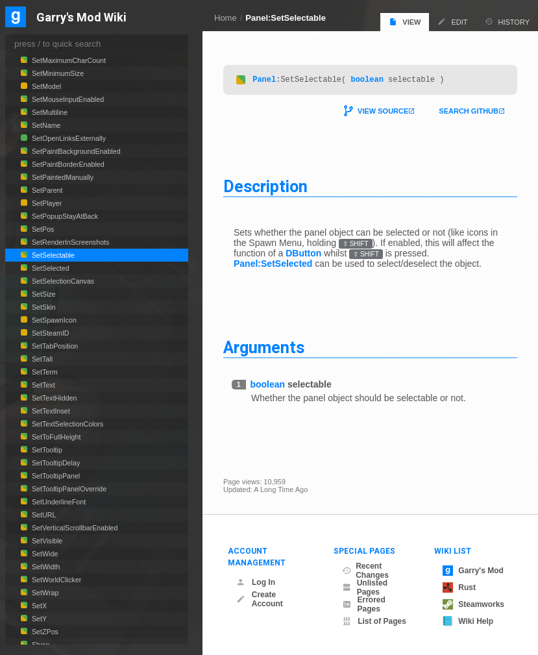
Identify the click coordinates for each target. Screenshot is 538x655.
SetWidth (45, 567)
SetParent (46, 190)
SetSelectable (52, 255)
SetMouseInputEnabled (67, 99)
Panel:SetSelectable (285, 18)
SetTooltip (46, 450)
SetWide (44, 554)
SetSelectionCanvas (62, 281)
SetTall (41, 359)
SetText (42, 385)
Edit (452, 22)
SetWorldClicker (55, 580)
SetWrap (44, 593)
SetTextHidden (53, 398)
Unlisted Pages (364, 587)
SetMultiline (48, 112)
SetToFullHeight (55, 437)
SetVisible (46, 541)
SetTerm (44, 372)
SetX (38, 606)
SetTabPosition (54, 346)
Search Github (468, 113)
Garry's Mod (473, 570)
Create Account (259, 599)
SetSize (43, 294)
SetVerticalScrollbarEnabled (73, 528)
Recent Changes (365, 570)
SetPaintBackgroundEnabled (75, 151)
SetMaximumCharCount (68, 60)
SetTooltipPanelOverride (68, 489)
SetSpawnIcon (53, 320)
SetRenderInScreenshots (69, 242)
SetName (45, 125)
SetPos (42, 229)
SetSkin (43, 307)
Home (225, 18)
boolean (366, 80)
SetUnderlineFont (58, 502)
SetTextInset (50, 411)
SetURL (43, 515)
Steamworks (473, 604)
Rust (459, 587)
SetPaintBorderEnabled (67, 164)
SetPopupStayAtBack (64, 216)
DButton (303, 255)
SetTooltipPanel (55, 476)
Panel (264, 80)
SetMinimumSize (57, 73)
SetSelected (49, 268)
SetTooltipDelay (55, 463)
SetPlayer (46, 203)
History (507, 22)
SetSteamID (49, 333)
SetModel (45, 86)
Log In (255, 582)
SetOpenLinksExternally (68, 138)
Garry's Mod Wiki (81, 18)
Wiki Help (468, 621)
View (405, 22)
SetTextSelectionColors (66, 424)
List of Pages (374, 621)
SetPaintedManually (61, 177)
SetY (38, 619)
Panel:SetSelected (273, 265)
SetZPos (44, 632)
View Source (383, 113)
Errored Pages (363, 604)
